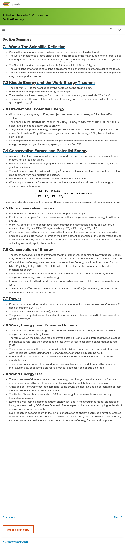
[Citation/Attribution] (62, 542)
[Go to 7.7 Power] (62, 298)
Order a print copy (18, 529)
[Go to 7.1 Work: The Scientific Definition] (62, 46)
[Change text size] (119, 29)
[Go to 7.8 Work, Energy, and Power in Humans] (62, 325)
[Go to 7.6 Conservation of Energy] (62, 249)
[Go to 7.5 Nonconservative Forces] (62, 208)
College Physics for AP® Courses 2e (25, 15)
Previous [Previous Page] (8, 517)
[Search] (111, 29)
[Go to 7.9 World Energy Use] (62, 374)
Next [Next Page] (119, 517)
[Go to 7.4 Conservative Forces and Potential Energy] (62, 150)
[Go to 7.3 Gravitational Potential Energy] (62, 109)
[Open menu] (3, 29)
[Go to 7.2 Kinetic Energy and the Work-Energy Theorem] (62, 82)
